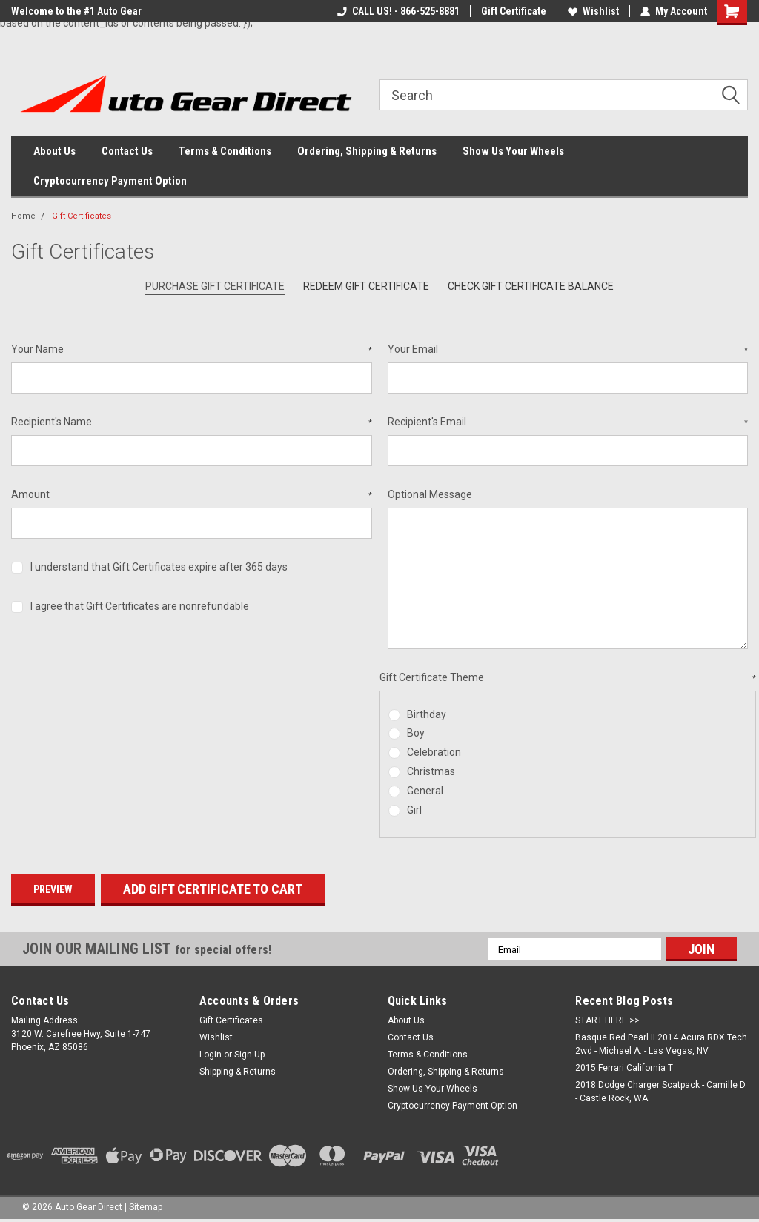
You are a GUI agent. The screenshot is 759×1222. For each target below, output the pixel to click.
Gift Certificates (81, 216)
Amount (191, 495)
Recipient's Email (568, 422)
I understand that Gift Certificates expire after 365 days (159, 567)
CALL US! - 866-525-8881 (398, 11)
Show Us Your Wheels (513, 151)
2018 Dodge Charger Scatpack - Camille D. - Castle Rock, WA (661, 1091)
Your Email (568, 349)
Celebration (434, 752)
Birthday (426, 714)
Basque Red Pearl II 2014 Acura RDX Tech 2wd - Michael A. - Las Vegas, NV (661, 1044)
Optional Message (430, 494)
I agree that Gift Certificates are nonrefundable (139, 606)
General (425, 791)
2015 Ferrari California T (624, 1068)
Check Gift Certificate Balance (531, 286)
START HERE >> (607, 1020)
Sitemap (145, 1207)
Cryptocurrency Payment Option (110, 180)
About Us (54, 151)
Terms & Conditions (225, 151)
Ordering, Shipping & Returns (367, 151)
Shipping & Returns (237, 1071)
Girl (414, 810)
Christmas (431, 771)
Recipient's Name (191, 422)
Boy (416, 733)
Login (210, 1054)
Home (23, 216)
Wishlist (593, 11)
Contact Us (127, 151)
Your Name (191, 349)
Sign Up (249, 1054)
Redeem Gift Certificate (366, 286)
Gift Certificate (513, 11)
